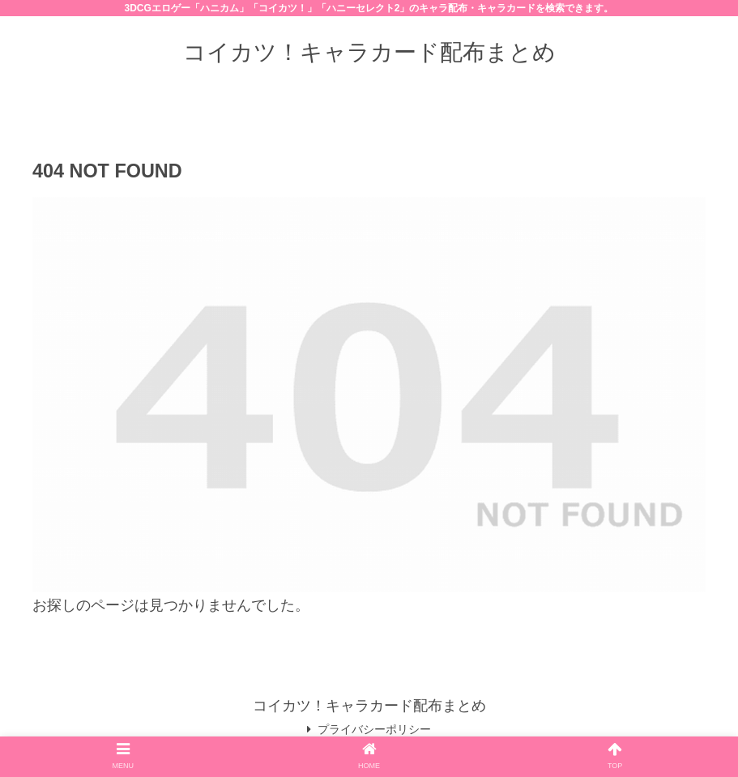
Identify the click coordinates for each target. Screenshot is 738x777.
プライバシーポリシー (369, 729)
